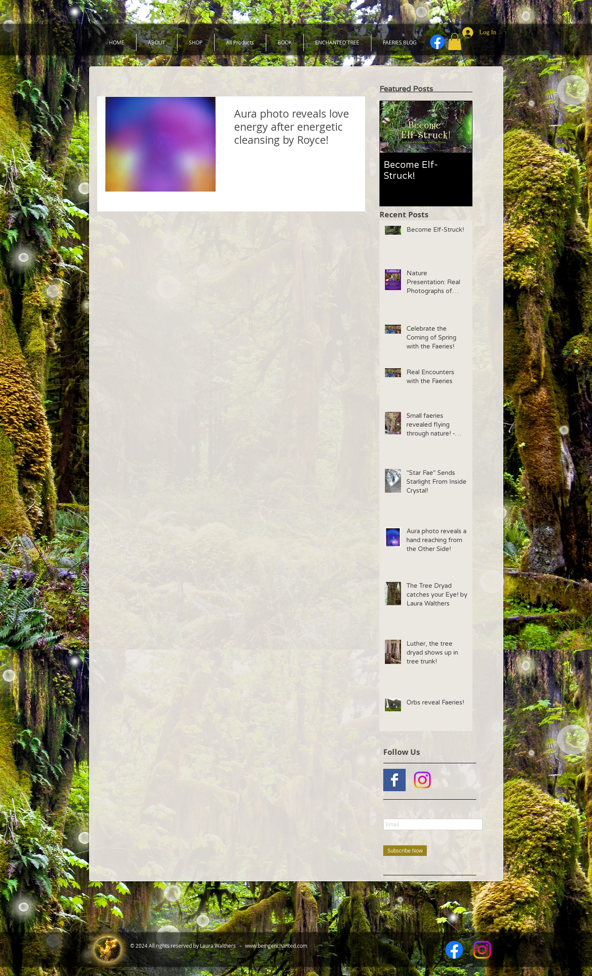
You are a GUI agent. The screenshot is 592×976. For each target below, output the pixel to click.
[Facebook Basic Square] (394, 780)
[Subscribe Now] (405, 850)
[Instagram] (422, 780)
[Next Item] (458, 127)
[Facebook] (437, 42)
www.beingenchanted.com (276, 945)
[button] (454, 41)
